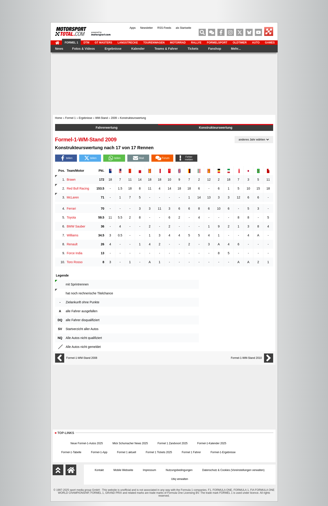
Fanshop (214, 48)
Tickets (193, 48)
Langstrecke (128, 42)
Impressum (149, 470)
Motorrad (178, 42)
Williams (72, 235)
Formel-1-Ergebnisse (222, 452)
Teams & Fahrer (166, 48)
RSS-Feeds (164, 27)
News (59, 48)
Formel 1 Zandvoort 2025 (173, 443)
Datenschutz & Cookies (216, 470)
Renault (72, 244)
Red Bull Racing (78, 188)
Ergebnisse (113, 48)
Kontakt (99, 470)
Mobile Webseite (123, 470)
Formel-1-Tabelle (71, 452)
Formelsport (217, 42)
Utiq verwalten (179, 479)
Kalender (137, 48)
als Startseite (183, 27)
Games (270, 42)
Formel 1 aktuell (126, 452)
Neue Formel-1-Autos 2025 (86, 443)
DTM (86, 42)
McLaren (73, 197)
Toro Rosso (75, 262)
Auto (256, 42)
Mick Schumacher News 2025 (130, 443)
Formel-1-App (99, 452)
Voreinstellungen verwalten (248, 470)
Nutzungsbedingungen (179, 470)
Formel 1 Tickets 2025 (159, 452)
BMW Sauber (76, 226)
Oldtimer (240, 42)
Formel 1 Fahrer (191, 452)
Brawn (71, 179)
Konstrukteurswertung (215, 127)
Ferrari (71, 208)
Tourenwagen (154, 42)
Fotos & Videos (83, 48)
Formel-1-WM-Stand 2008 (81, 358)
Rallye (196, 42)
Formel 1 (71, 42)
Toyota (71, 217)
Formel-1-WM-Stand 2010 (246, 358)
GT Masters (103, 42)
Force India (74, 253)
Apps (133, 27)
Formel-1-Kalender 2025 (211, 443)
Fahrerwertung (107, 127)
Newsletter (146, 27)
